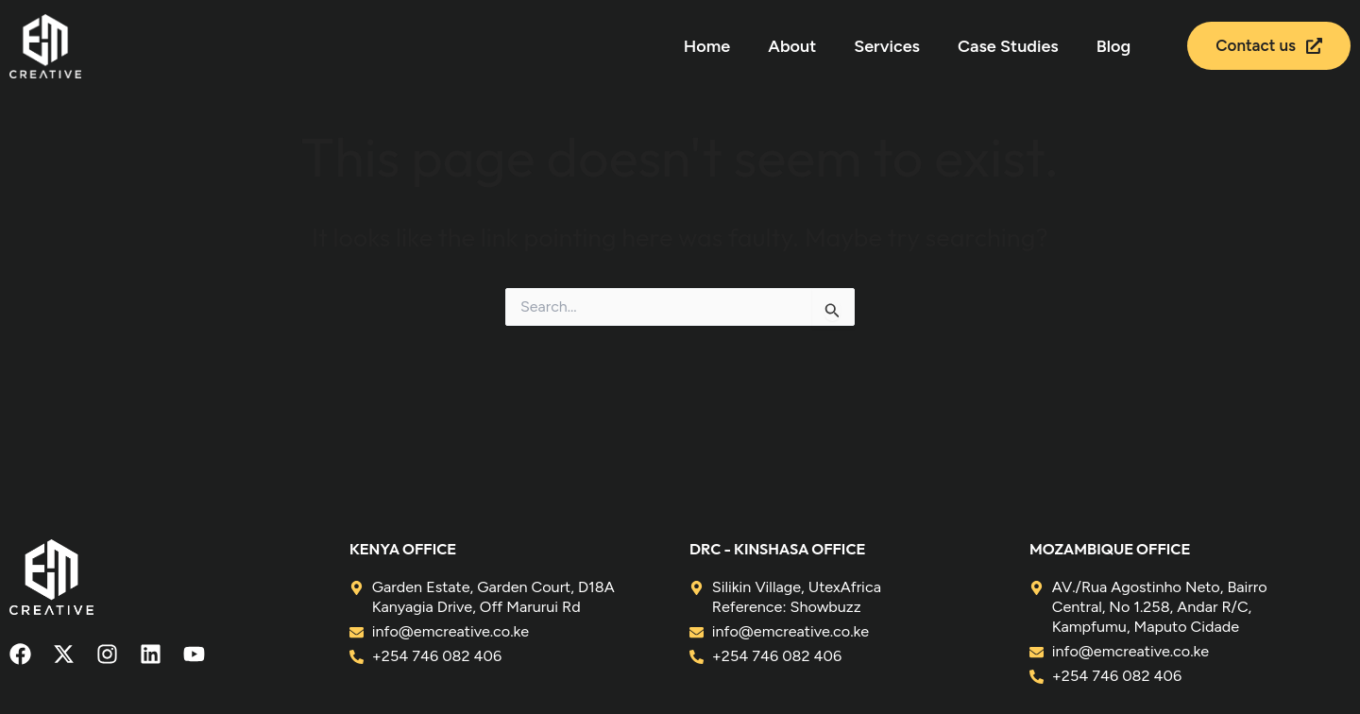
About (792, 46)
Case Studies (1008, 46)
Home (707, 46)
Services (887, 46)
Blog (1113, 46)
